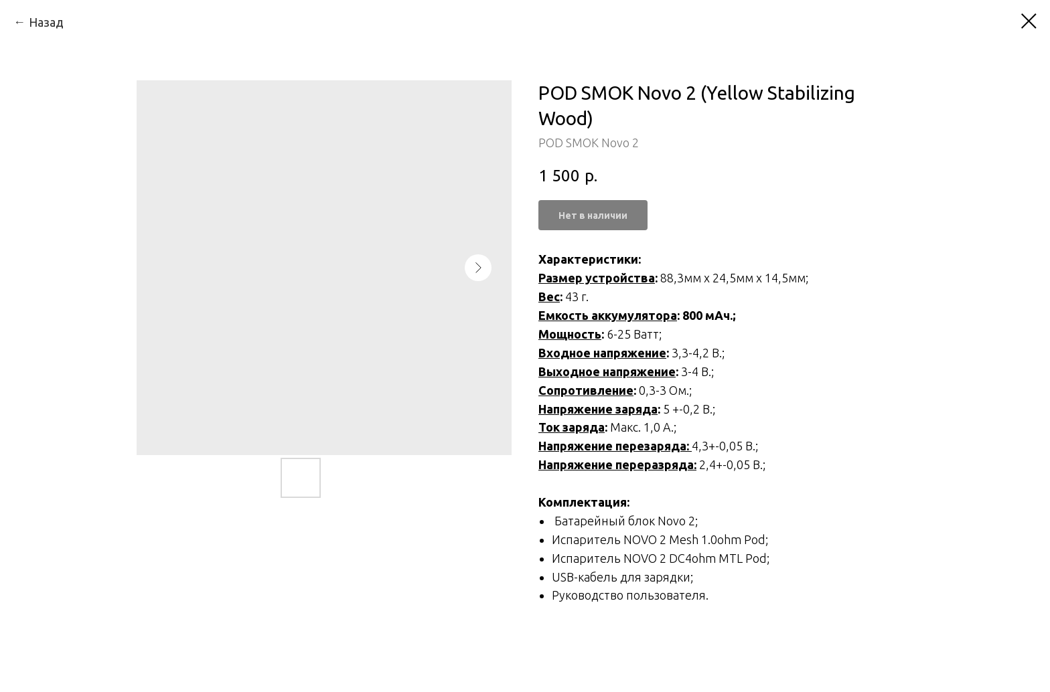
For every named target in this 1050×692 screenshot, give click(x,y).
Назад (46, 22)
